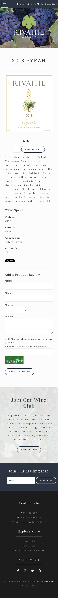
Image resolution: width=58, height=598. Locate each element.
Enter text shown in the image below (26, 346)
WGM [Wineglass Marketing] (34, 586)
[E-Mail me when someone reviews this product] (6, 339)
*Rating (9, 305)
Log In (33, 4)
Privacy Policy (29, 541)
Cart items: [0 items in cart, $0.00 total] (49, 4)
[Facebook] (18, 570)
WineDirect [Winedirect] (48, 581)
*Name (9, 281)
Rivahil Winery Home (29, 26)
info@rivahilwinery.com (29, 517)
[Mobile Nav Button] (4, 4)
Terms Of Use (29, 546)
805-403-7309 (29, 513)
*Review (9, 316)
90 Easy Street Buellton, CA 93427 (29, 522)
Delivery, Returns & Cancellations (29, 550)
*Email (8, 293)
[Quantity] (17, 149)
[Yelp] (40, 570)
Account (23, 4)
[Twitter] (32, 570)
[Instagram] (25, 570)
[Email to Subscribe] (21, 480)
